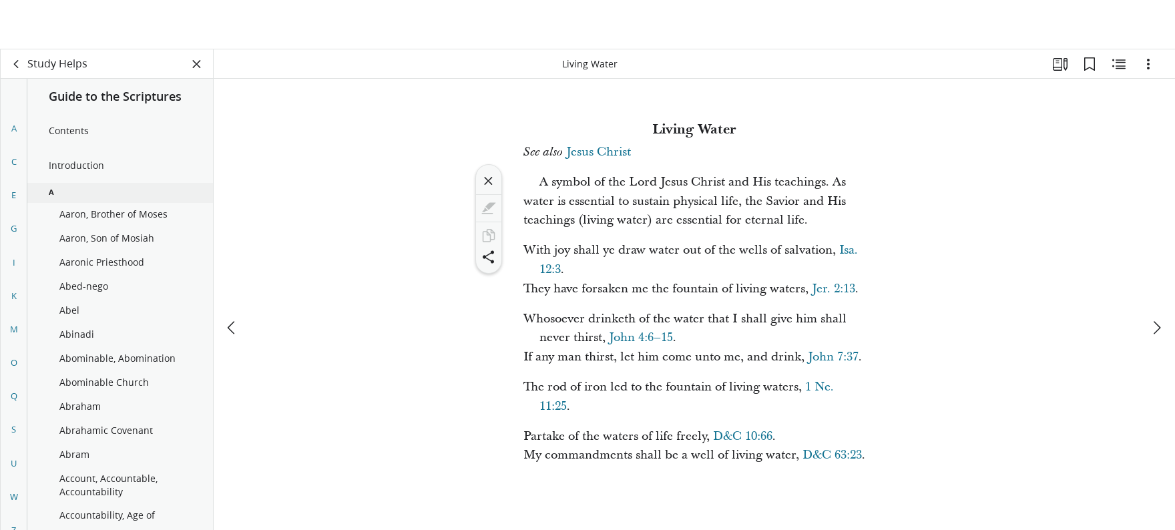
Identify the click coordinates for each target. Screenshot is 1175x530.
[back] (16, 64)
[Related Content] (1119, 64)
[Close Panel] (197, 64)
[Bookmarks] (1089, 64)
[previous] (232, 278)
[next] (1156, 278)
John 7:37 (833, 356)
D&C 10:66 (742, 436)
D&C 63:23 (832, 455)
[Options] (1148, 64)
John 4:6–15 (641, 337)
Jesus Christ (598, 152)
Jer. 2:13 (833, 288)
